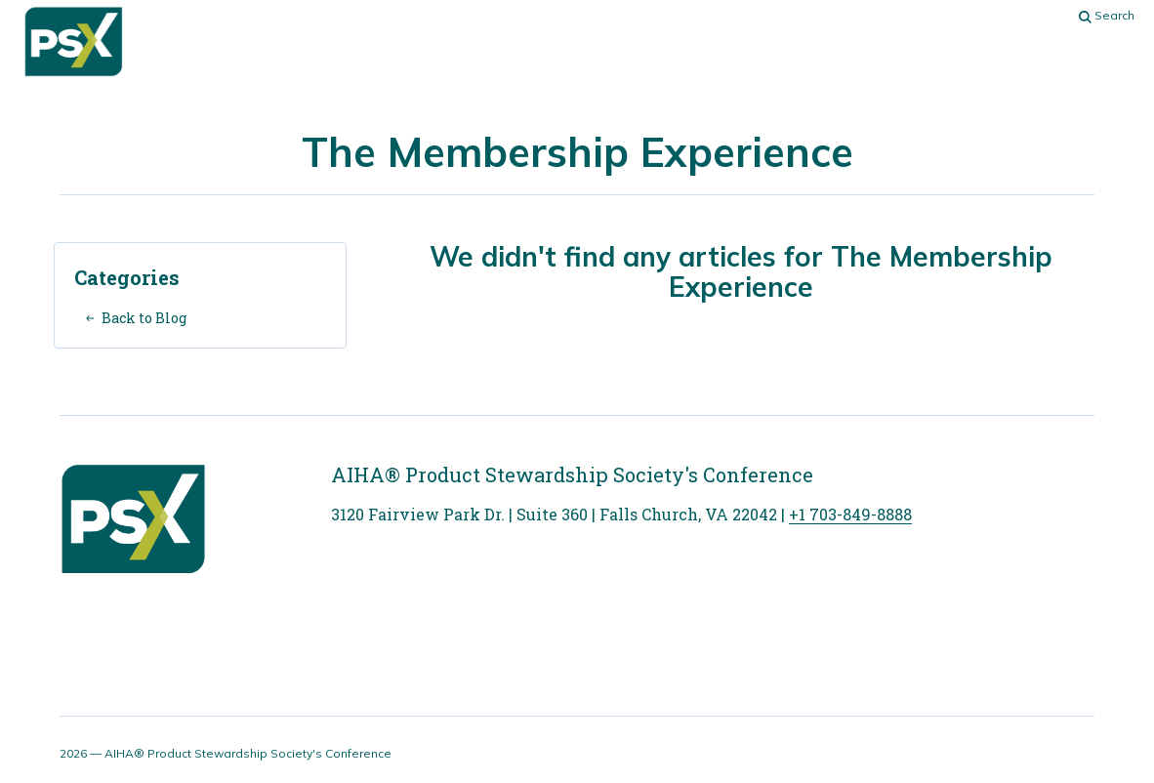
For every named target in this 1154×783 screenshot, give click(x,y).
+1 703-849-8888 (850, 514)
